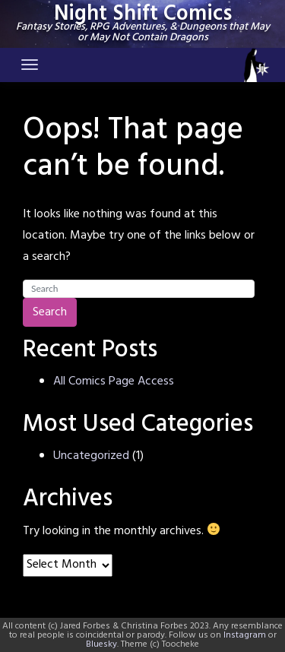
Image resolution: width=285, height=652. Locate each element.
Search (50, 312)
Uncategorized (91, 456)
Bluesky (101, 644)
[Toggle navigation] (29, 64)
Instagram (244, 635)
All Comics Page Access (113, 381)
